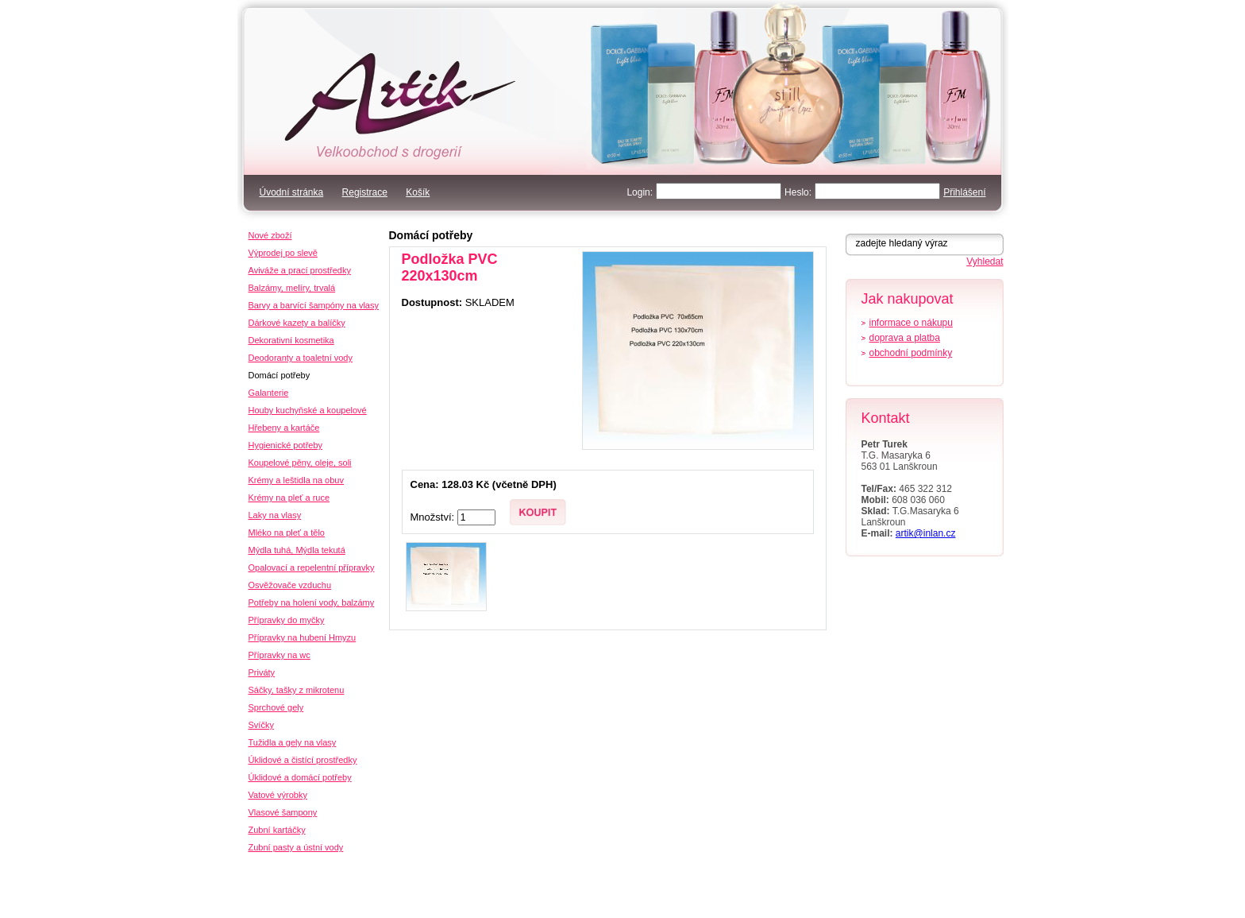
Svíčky (261, 725)
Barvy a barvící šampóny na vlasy (314, 305)
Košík (418, 192)
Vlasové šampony (283, 812)
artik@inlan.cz (926, 533)
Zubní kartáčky (277, 830)
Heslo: (797, 192)
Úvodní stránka (292, 192)
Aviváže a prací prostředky (300, 270)
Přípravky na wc (279, 655)
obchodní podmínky (911, 352)
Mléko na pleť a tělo (287, 532)
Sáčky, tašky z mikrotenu (297, 690)
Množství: (434, 517)
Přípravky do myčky (287, 620)
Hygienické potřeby (286, 445)
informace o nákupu (911, 322)
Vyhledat (984, 261)
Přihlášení (964, 192)
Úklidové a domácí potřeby (300, 777)
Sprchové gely (276, 707)
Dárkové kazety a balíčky (297, 322)
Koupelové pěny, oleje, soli (300, 462)
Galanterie (269, 392)
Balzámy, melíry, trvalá (292, 287)
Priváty (262, 672)
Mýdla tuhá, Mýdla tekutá (297, 550)
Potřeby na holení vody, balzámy (312, 602)
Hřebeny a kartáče (284, 427)
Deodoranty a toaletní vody (301, 357)
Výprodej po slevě (283, 253)
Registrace (364, 192)
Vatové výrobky (278, 795)
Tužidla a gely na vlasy (293, 742)
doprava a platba (904, 337)
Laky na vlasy (275, 515)
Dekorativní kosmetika (291, 340)
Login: (639, 192)
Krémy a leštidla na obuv (296, 480)
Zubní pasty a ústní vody (296, 847)
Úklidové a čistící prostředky (303, 760)
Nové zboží (270, 235)
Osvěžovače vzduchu (290, 585)
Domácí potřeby (431, 235)
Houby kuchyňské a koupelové (308, 410)
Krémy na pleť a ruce (289, 497)
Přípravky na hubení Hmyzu (303, 637)
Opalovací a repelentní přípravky (312, 567)
